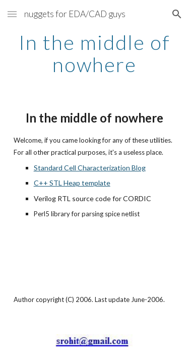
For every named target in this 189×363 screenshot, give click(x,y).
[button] (12, 14)
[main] (95, 53)
